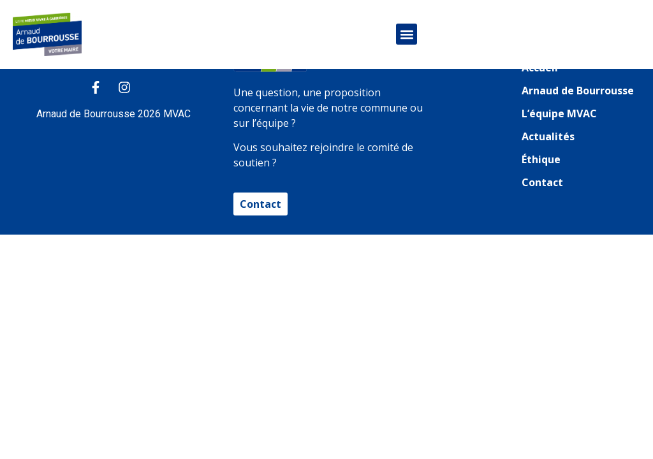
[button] (406, 34)
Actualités (548, 136)
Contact (542, 182)
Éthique (541, 159)
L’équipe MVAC (559, 113)
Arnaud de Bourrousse (578, 91)
